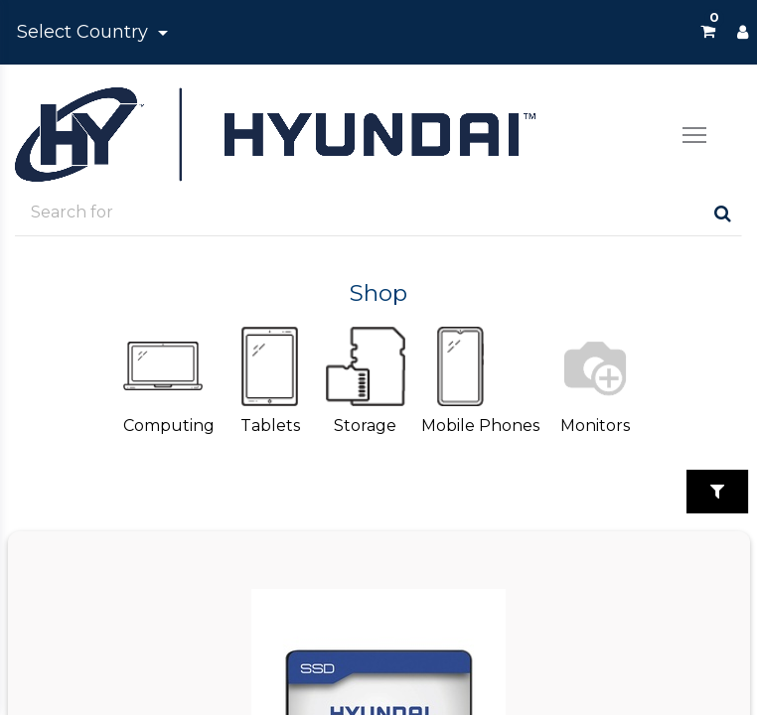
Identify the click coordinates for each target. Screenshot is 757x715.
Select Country (85, 32)
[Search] (722, 213)
